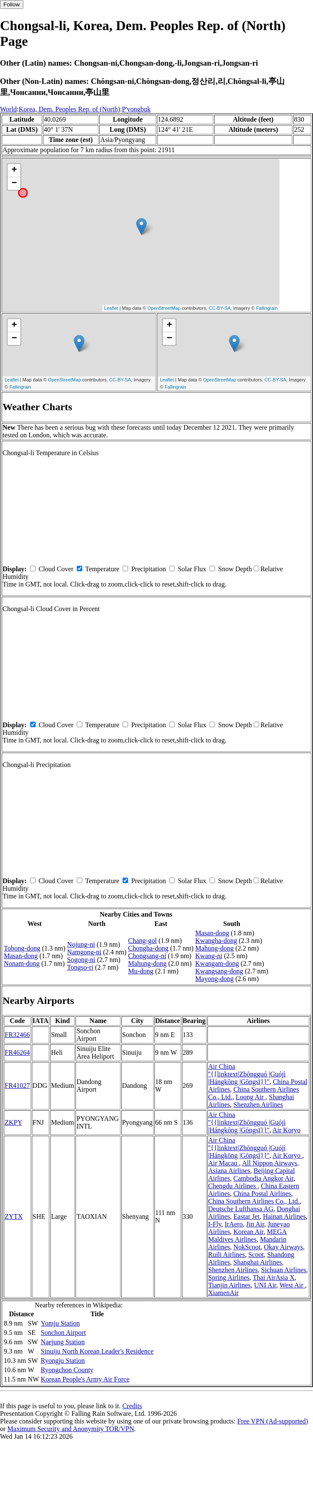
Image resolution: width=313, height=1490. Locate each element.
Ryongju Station (63, 1360)
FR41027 (17, 1085)
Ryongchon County (67, 1369)
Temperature (102, 569)
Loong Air (250, 1097)
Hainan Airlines (284, 1216)
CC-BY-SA (220, 308)
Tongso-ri (80, 967)
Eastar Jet (246, 1216)
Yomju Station (60, 1323)
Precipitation (148, 569)
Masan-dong (21, 955)
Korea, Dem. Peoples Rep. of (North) (69, 109)
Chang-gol (142, 940)
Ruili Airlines (226, 1254)
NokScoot (246, 1247)
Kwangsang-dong (219, 971)
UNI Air (265, 1285)
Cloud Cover (56, 569)
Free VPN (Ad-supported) (272, 1421)
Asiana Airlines (229, 1170)
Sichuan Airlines (283, 1269)
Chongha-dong (148, 948)
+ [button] (14, 170)
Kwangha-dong (216, 940)
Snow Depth (235, 569)
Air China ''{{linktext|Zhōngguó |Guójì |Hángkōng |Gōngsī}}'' (247, 1074)
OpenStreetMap (164, 308)
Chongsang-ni (147, 955)
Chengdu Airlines (232, 1186)
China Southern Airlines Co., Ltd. (254, 1201)
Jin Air (255, 1224)
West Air (292, 1285)
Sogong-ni (81, 959)
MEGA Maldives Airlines (247, 1235)
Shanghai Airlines (257, 1262)
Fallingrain (267, 308)
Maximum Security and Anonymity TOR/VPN (70, 1428)
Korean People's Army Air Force (85, 1379)
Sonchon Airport (63, 1332)
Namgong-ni (84, 952)
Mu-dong (141, 971)
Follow (11, 4)
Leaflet (111, 308)
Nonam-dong (21, 963)
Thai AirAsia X (274, 1277)
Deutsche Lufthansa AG (241, 1208)
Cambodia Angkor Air (263, 1178)
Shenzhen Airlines (258, 1104)
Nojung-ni (81, 944)
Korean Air (248, 1231)
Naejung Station (63, 1341)
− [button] (14, 183)
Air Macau (223, 1163)
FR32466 (17, 1034)
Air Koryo (286, 1130)
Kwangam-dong (217, 963)
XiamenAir (223, 1292)
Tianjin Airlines (229, 1285)
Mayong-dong (214, 978)
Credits (132, 1405)
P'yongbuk (136, 109)
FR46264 (17, 1052)
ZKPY (13, 1122)
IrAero (234, 1224)
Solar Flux (192, 569)
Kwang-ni (208, 955)
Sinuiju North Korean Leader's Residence (97, 1351)
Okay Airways (283, 1247)
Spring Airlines (228, 1277)
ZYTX (14, 1216)
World (8, 109)
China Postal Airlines (262, 1193)
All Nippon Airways (269, 1163)
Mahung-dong (147, 963)
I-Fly (214, 1224)
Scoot (255, 1254)
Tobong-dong (22, 948)
